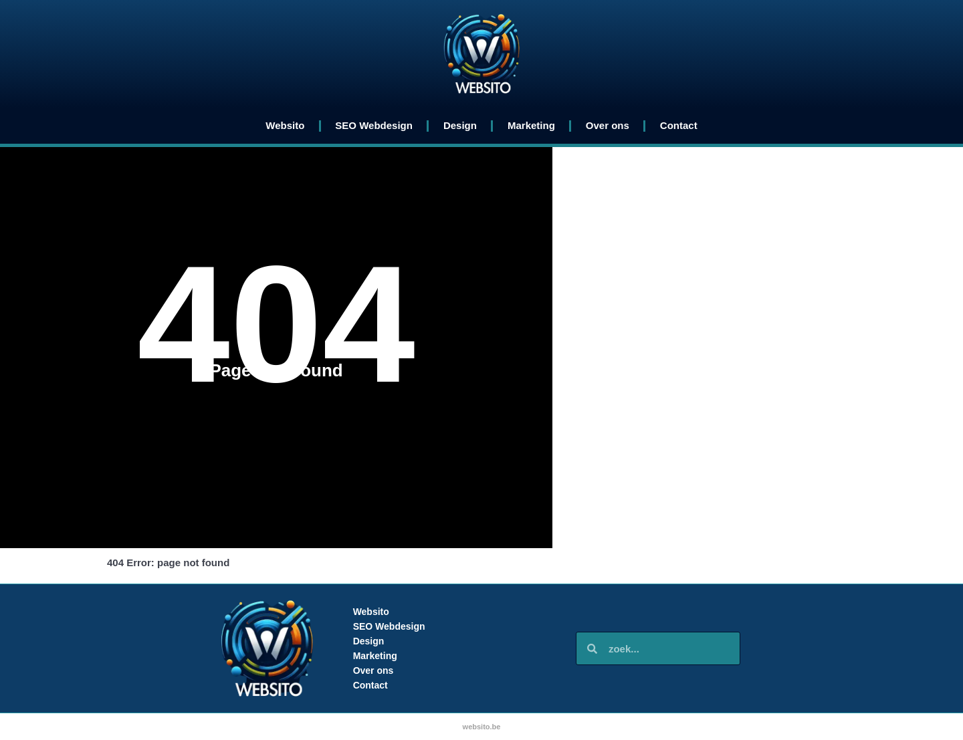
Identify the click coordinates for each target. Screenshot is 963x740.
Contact (679, 125)
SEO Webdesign (374, 125)
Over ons (607, 125)
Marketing (531, 125)
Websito (284, 125)
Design (460, 125)
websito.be (482, 727)
